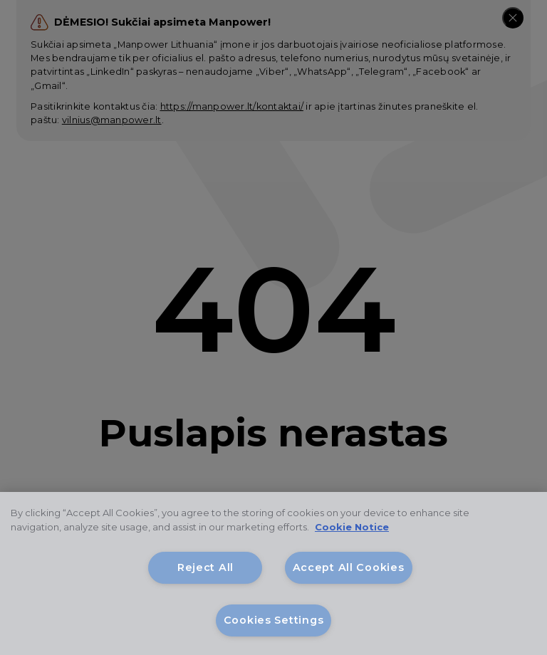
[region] (273, 573)
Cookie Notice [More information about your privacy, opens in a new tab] (352, 527)
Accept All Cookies (349, 567)
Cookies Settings (274, 620)
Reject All (205, 567)
